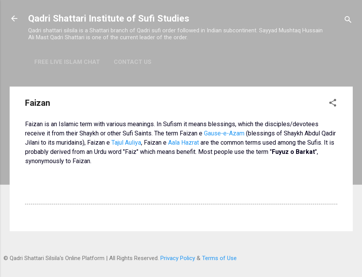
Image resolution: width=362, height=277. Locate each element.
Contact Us (133, 61)
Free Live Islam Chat (67, 61)
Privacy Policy (177, 258)
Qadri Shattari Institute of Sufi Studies (108, 18)
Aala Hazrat (183, 142)
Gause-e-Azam (224, 133)
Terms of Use (219, 258)
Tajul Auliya (126, 142)
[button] (332, 104)
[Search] (348, 21)
